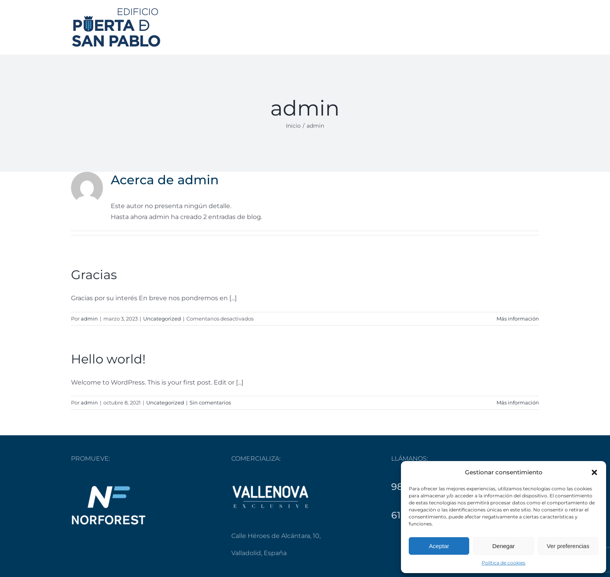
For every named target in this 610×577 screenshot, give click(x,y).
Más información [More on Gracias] (518, 318)
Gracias (94, 274)
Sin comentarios (210, 402)
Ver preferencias (568, 546)
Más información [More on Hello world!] (518, 402)
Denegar (503, 546)
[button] (594, 472)
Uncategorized (162, 318)
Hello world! (108, 359)
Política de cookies (503, 563)
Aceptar (439, 546)
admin (89, 318)
